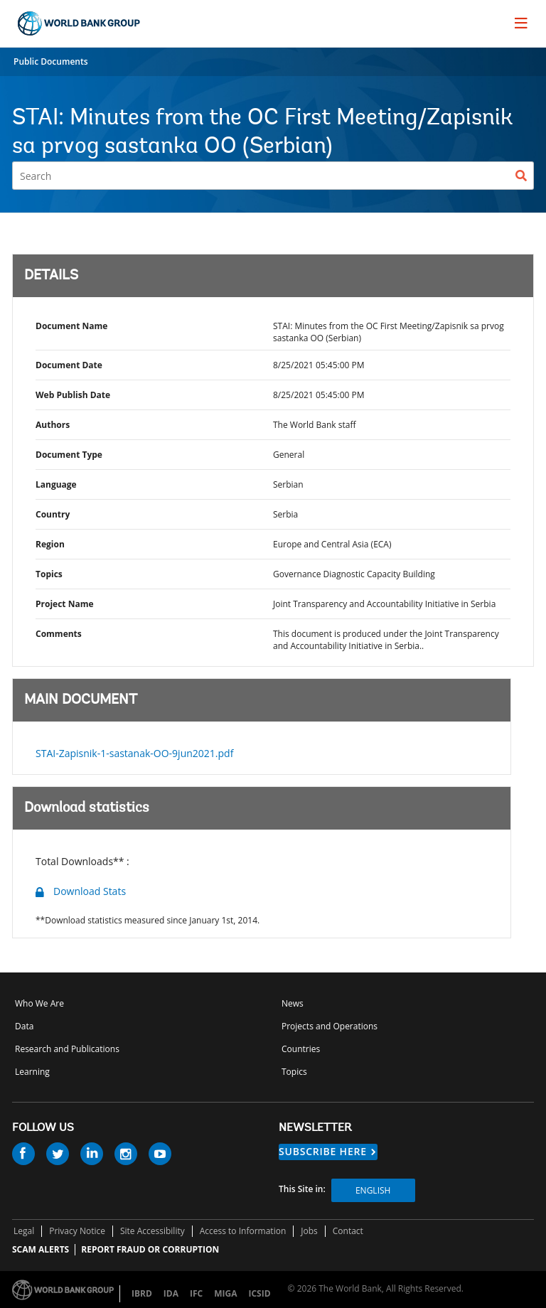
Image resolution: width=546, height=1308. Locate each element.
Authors (53, 425)
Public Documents (51, 61)
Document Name (71, 326)
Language (56, 484)
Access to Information (243, 1231)
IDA (171, 1293)
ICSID (259, 1293)
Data (24, 1026)
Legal (24, 1231)
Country (53, 514)
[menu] (521, 22)
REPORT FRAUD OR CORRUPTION (150, 1249)
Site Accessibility (152, 1231)
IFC (196, 1293)
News (293, 1003)
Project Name (65, 604)
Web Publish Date (73, 395)
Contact (348, 1231)
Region (50, 544)
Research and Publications (67, 1049)
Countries (301, 1049)
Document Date (69, 365)
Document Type (69, 455)
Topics (49, 574)
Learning (32, 1072)
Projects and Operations (330, 1026)
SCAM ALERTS (40, 1249)
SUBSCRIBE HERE (323, 1151)
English (372, 1190)
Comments (59, 634)
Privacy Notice (77, 1231)
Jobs (309, 1231)
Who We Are (39, 1003)
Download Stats (89, 891)
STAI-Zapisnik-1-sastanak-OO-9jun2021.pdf (134, 753)
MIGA (225, 1293)
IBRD (142, 1293)
